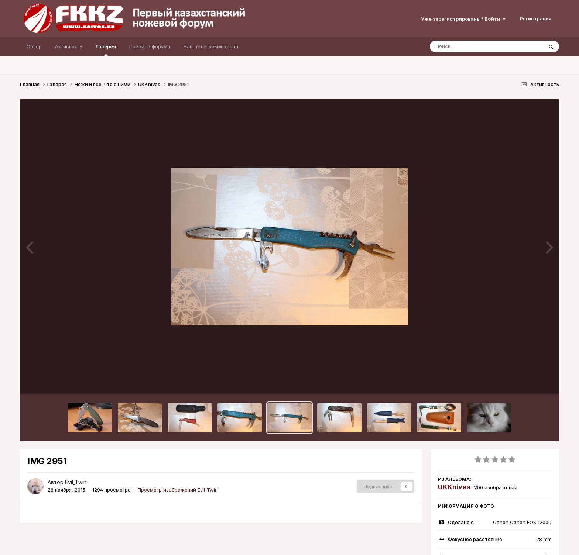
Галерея (106, 50)
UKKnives (454, 487)
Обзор (34, 46)
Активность (68, 46)
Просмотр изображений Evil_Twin (178, 490)
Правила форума (149, 46)
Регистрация (535, 18)
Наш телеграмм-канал (211, 46)
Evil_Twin (75, 482)
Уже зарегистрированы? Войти (463, 19)
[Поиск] (472, 46)
